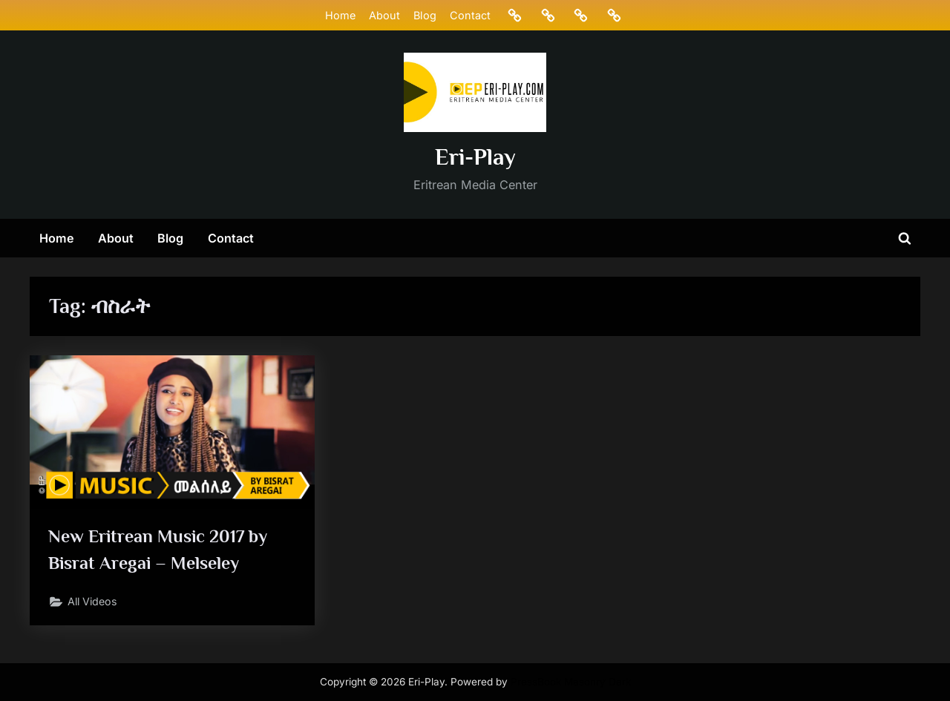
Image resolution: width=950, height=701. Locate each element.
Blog (424, 15)
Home (339, 15)
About (383, 15)
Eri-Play (475, 157)
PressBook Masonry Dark (571, 682)
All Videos (94, 603)
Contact (470, 15)
